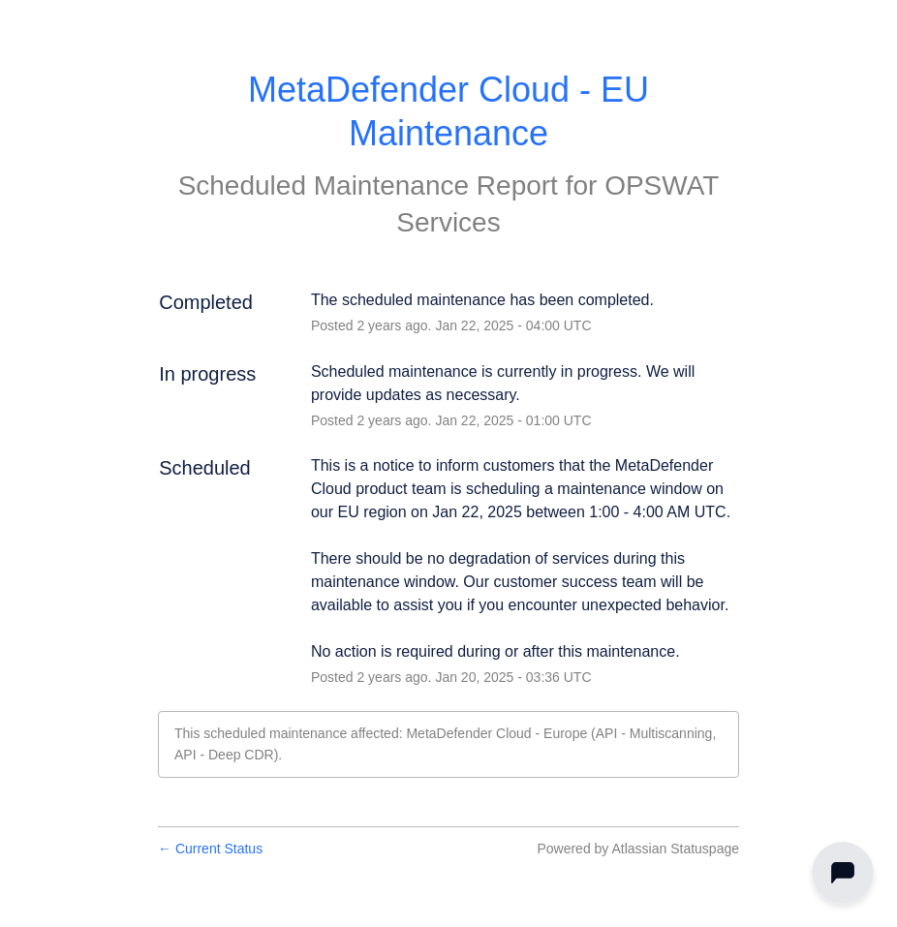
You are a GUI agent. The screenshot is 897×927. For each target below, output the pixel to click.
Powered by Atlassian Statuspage (638, 848)
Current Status (210, 848)
